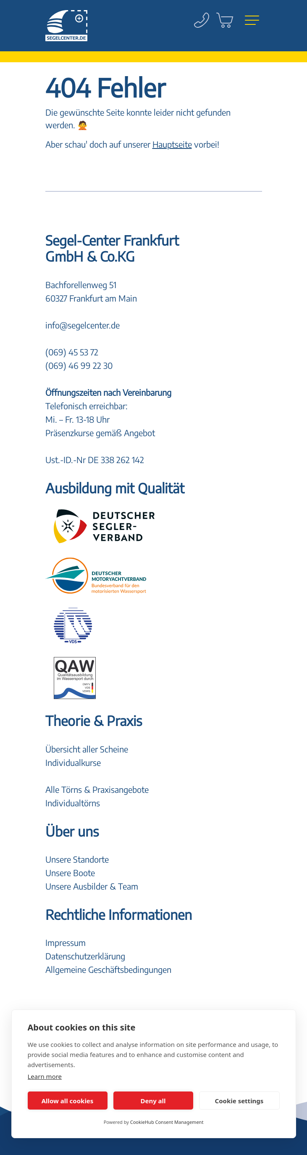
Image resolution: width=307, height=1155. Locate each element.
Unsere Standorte (77, 859)
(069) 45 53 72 (71, 352)
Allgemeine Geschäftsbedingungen (108, 969)
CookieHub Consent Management (167, 1122)
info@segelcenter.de (82, 325)
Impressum (65, 942)
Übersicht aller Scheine (86, 749)
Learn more (45, 1076)
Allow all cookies (68, 1101)
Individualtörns (72, 802)
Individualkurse (73, 762)
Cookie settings (239, 1101)
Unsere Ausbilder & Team (91, 886)
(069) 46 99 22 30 (79, 365)
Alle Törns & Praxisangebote (97, 789)
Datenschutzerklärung (85, 956)
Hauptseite (172, 144)
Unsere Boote (70, 872)
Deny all (152, 1101)
